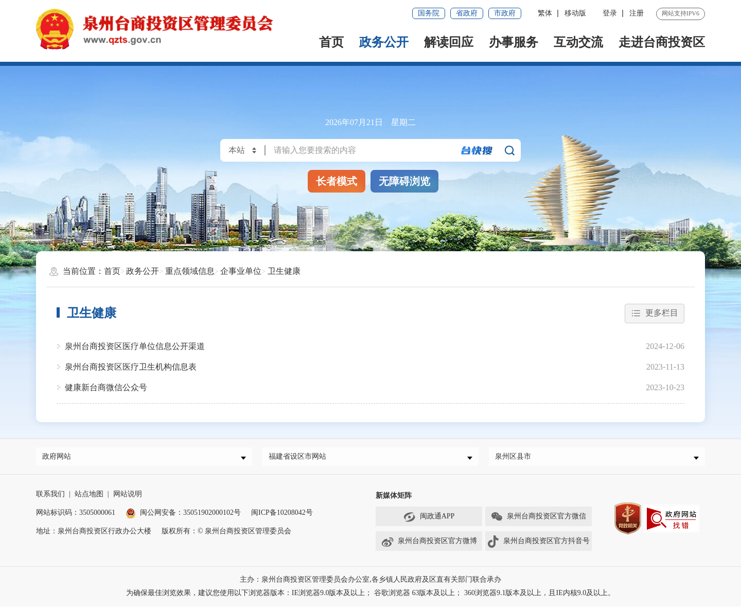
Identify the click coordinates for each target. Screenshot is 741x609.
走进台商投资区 (662, 42)
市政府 (505, 13)
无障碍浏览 (404, 181)
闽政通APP (429, 520)
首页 (331, 42)
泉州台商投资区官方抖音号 (538, 544)
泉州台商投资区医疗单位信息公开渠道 (135, 346)
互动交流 (578, 42)
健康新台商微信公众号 (106, 387)
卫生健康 (284, 271)
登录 (610, 13)
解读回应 (448, 42)
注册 (636, 13)
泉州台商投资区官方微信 (538, 520)
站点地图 (89, 497)
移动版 (575, 13)
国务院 (428, 13)
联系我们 (50, 497)
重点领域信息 (190, 271)
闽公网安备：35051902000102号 (183, 515)
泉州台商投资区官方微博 (429, 544)
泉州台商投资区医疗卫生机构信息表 (131, 366)
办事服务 (513, 42)
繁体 (545, 13)
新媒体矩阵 (394, 498)
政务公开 (384, 42)
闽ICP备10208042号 (282, 515)
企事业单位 (240, 271)
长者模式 (336, 181)
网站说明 (127, 497)
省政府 (467, 13)
